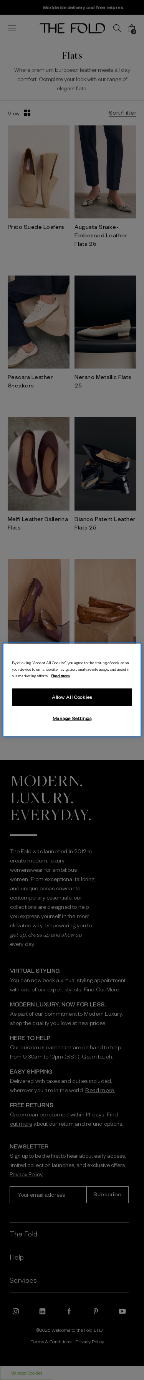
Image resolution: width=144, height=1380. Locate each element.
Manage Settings (72, 718)
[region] (71, 690)
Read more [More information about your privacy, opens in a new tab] (60, 675)
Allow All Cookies (72, 697)
